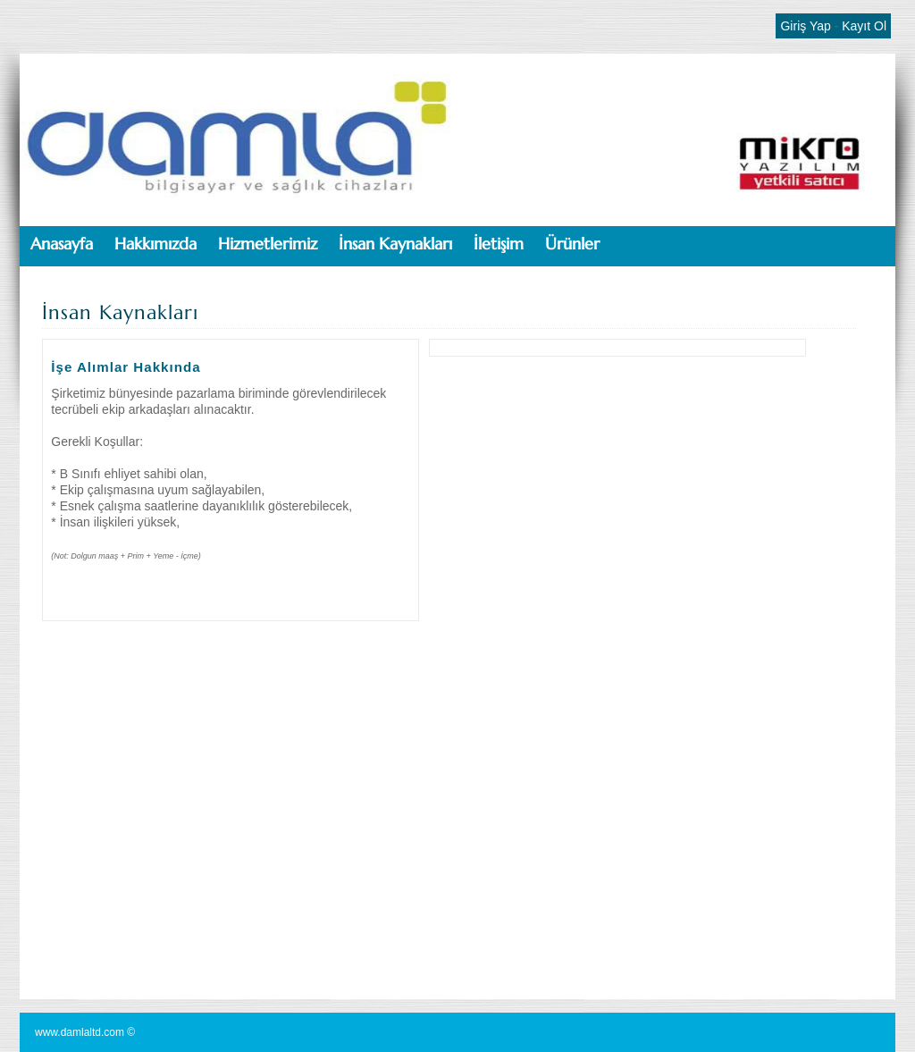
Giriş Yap (805, 26)
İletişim (499, 243)
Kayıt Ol (864, 26)
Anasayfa (61, 243)
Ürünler (572, 243)
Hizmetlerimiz (267, 243)
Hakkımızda (155, 243)
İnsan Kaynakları (395, 243)
